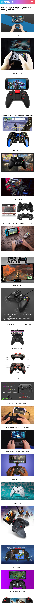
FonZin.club (9, 2)
